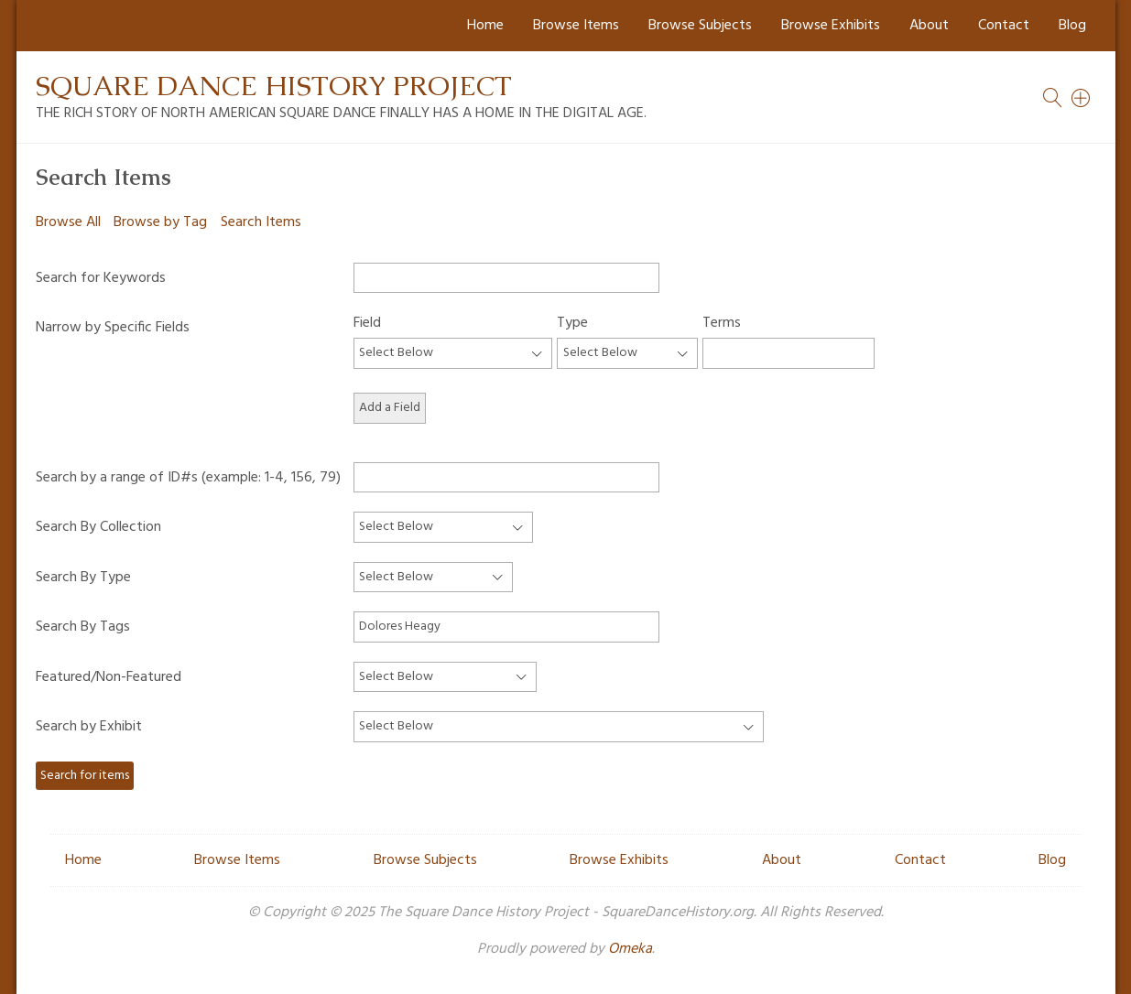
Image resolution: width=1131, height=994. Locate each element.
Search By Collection (98, 527)
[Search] (1081, 98)
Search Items (261, 222)
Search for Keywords (101, 278)
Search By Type (83, 577)
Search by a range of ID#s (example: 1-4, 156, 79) (188, 478)
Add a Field (389, 407)
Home (485, 26)
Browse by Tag (160, 222)
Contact (1003, 26)
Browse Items (576, 26)
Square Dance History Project (274, 85)
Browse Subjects (700, 26)
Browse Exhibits (830, 26)
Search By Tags (83, 627)
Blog (1072, 26)
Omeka (630, 949)
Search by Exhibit (89, 727)
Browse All (68, 222)
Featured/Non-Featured (108, 677)
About (929, 26)
